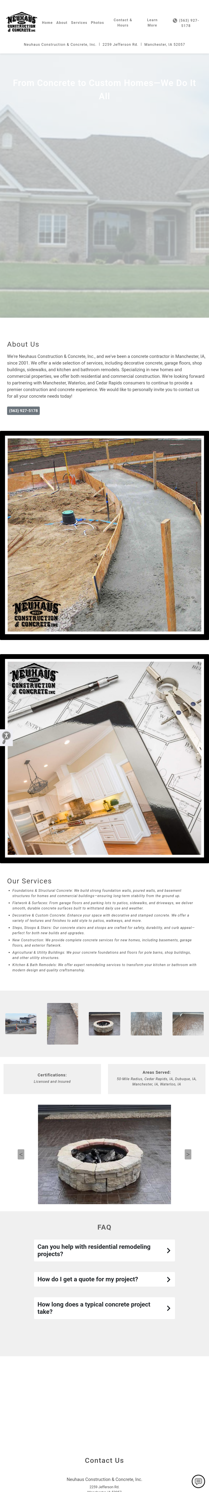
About (62, 23)
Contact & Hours (123, 22)
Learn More (152, 22)
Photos (97, 23)
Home (47, 23)
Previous (21, 1202)
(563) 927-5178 (186, 23)
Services (79, 23)
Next (188, 1202)
